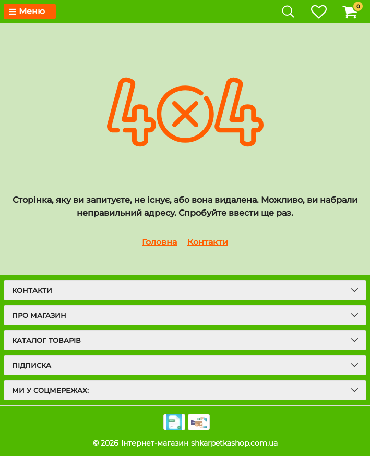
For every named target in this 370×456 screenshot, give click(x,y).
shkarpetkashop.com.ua (234, 443)
